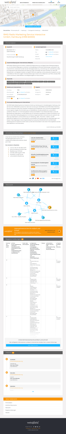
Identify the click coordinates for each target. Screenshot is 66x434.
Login (59, 2)
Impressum (28, 428)
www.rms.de (49, 56)
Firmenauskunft (15, 30)
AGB (39, 428)
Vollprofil (51, 52)
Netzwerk (7, 407)
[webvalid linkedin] (38, 426)
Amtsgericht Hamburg (34, 30)
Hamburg (23, 30)
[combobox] (33, 7)
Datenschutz (34, 428)
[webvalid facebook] (34, 426)
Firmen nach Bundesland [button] (38, 2)
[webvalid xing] (39, 426)
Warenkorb (51, 2)
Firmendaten (8, 402)
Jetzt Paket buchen (33, 345)
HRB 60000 (45, 30)
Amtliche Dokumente (11, 405)
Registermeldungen (10, 410)
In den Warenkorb (55, 138)
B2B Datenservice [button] (24, 2)
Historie (7, 412)
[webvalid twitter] (36, 426)
